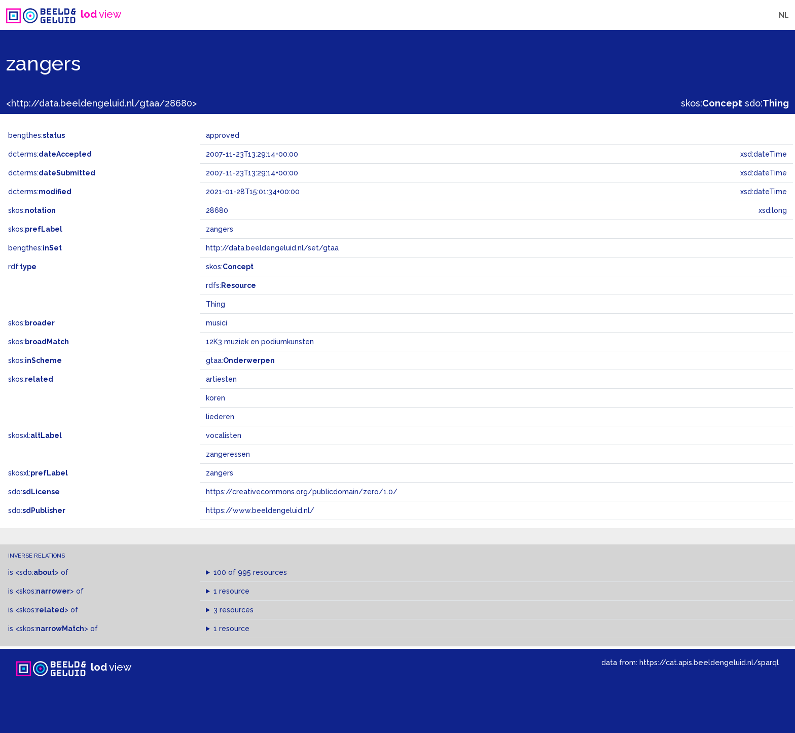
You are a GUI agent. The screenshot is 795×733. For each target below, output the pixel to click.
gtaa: (240, 360)
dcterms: (50, 154)
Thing (215, 304)
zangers (219, 473)
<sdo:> (37, 572)
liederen (220, 417)
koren (215, 398)
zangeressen (228, 454)
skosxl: (35, 435)
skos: (711, 103)
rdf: (22, 267)
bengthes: (36, 135)
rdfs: (231, 285)
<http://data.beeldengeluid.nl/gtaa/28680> (101, 103)
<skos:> (44, 591)
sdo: (767, 103)
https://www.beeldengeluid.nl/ (260, 510)
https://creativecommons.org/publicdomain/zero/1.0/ (301, 492)
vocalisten (223, 435)
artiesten (221, 379)
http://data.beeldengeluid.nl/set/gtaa (272, 248)
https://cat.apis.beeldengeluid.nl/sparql (709, 662)
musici (216, 323)
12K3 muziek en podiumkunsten (260, 342)
